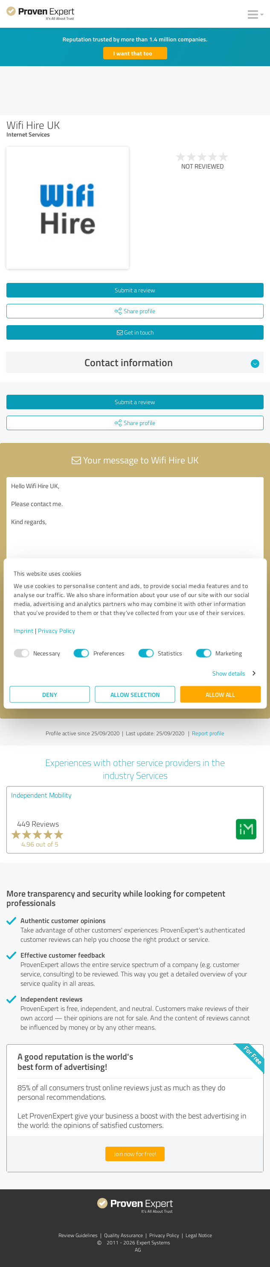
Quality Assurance (123, 1235)
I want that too (132, 53)
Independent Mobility (41, 795)
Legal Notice (199, 1235)
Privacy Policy (56, 630)
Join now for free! (135, 1154)
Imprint (24, 630)
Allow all (220, 694)
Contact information (171, 362)
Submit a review (135, 290)
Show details (228, 673)
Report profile (208, 733)
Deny (49, 694)
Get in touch (135, 332)
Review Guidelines (78, 1235)
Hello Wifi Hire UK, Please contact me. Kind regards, (135, 525)
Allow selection (135, 694)
